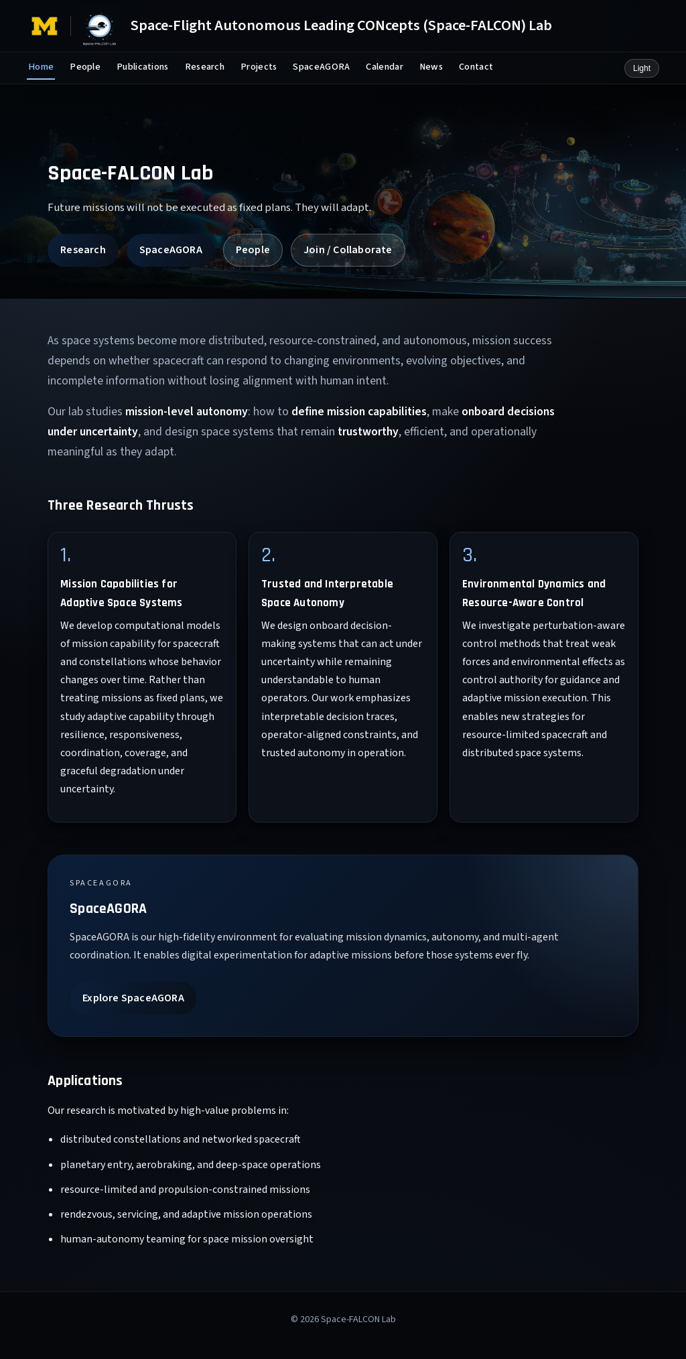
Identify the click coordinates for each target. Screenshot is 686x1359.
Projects (259, 67)
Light (641, 68)
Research (204, 67)
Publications (143, 67)
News (431, 67)
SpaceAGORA (321, 67)
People (85, 67)
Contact (476, 67)
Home (41, 67)
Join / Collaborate (348, 249)
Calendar (384, 67)
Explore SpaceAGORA (133, 998)
